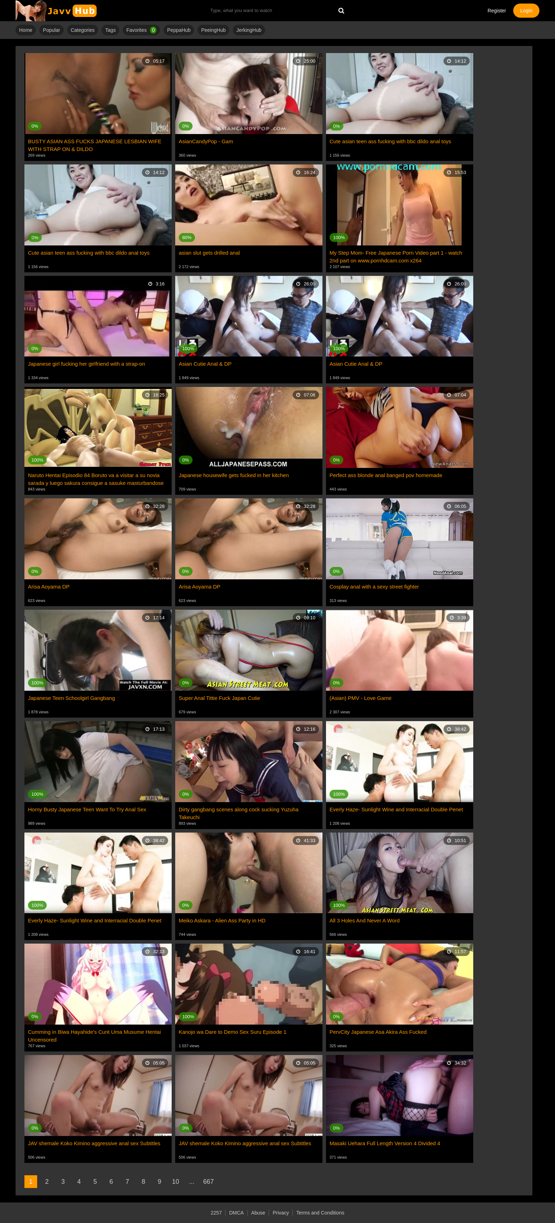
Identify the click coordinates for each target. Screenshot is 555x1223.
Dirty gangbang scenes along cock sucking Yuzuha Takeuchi (238, 813)
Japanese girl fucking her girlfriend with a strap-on (86, 364)
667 (208, 1181)
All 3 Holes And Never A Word (365, 920)
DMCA (236, 1213)
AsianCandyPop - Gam (206, 141)
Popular (51, 30)
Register (497, 10)
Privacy (281, 1213)
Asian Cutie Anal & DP (205, 364)
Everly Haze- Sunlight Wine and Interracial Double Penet (396, 809)
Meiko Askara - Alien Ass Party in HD (222, 920)
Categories (83, 30)
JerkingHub (249, 30)
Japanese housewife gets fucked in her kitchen (234, 475)
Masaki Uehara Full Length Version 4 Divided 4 (385, 1143)
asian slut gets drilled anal (209, 253)
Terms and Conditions (320, 1213)
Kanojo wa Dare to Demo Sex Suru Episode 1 (232, 1032)
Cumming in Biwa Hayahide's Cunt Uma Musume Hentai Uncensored (94, 1036)
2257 (216, 1213)
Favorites (141, 30)
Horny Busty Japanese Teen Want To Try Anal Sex (87, 809)
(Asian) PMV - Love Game (360, 698)
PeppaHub (178, 30)
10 (175, 1181)
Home (25, 30)
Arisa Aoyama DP (49, 587)
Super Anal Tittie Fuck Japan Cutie (219, 698)
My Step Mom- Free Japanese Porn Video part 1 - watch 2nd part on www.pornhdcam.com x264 (396, 256)
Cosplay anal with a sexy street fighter (374, 587)
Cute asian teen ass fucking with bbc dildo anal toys (390, 141)
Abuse (258, 1213)
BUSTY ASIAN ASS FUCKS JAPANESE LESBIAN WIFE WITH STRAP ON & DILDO (94, 145)
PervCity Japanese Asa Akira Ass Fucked (378, 1032)
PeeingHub (213, 30)
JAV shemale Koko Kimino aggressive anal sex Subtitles (94, 1143)
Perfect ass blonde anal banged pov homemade (386, 475)
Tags (110, 30)
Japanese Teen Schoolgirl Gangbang (71, 698)
